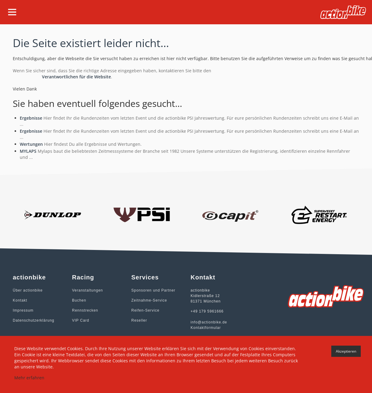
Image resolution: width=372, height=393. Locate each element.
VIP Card (80, 320)
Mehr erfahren (29, 378)
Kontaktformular (206, 328)
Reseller (139, 320)
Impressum (23, 310)
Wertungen (31, 144)
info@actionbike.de (209, 322)
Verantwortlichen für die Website (76, 77)
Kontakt (20, 300)
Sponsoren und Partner (153, 290)
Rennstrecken (85, 310)
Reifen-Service (145, 310)
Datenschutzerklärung (33, 320)
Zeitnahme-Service (149, 300)
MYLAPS (28, 151)
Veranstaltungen (87, 290)
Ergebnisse (31, 118)
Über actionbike (28, 290)
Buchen (79, 300)
